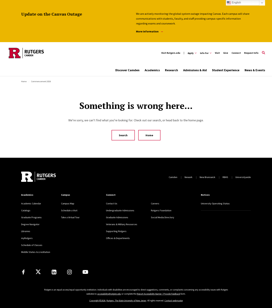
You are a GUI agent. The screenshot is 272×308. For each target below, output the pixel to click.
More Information (149, 31)
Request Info (251, 52)
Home (24, 81)
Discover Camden (127, 70)
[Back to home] (38, 177)
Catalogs (25, 210)
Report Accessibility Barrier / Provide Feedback (158, 293)
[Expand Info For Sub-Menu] (205, 53)
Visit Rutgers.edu (170, 52)
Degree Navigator (30, 224)
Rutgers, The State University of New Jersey (126, 300)
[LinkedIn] (54, 272)
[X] (38, 272)
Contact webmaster (173, 300)
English (234, 3)
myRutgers (27, 238)
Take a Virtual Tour (70, 217)
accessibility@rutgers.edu (109, 293)
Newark (188, 177)
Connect (236, 52)
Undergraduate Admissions (120, 210)
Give (225, 52)
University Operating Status (215, 203)
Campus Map (67, 203)
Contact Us (111, 203)
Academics (152, 70)
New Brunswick (207, 177)
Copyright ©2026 (97, 300)
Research (171, 70)
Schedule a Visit (69, 210)
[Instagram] (69, 272)
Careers (155, 203)
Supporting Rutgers (116, 231)
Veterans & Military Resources (121, 224)
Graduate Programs (31, 217)
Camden (173, 177)
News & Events (255, 70)
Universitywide (243, 177)
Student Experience (225, 70)
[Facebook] (23, 272)
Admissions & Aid (195, 70)
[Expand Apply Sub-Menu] (192, 53)
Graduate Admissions (117, 217)
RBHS (225, 177)
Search (123, 135)
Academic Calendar (31, 203)
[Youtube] (85, 272)
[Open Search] (263, 53)
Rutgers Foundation (161, 210)
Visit (217, 52)
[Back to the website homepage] (26, 53)
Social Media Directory (162, 217)
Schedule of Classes (31, 245)
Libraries (25, 231)
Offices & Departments (118, 238)
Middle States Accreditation (35, 252)
